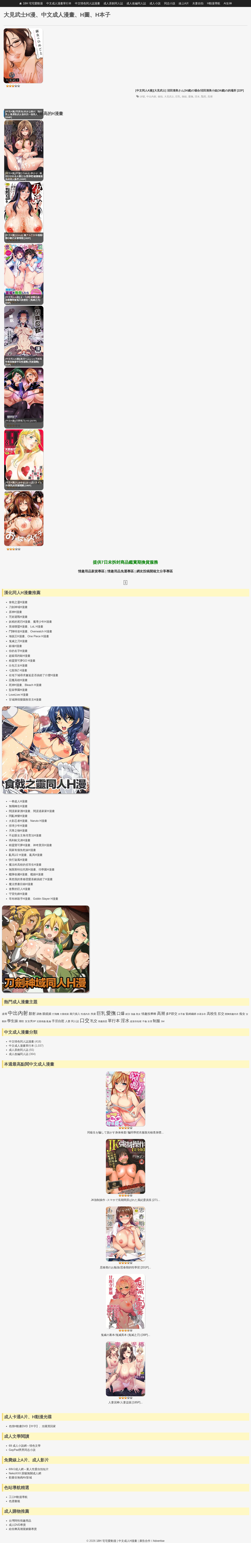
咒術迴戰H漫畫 (18, 616)
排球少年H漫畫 (18, 825)
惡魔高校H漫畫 (18, 680)
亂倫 (49, 1021)
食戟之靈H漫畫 (18, 602)
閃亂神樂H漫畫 (18, 815)
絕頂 (127, 1014)
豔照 (203, 96)
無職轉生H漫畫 (18, 806)
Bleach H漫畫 (33, 684)
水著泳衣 (201, 1014)
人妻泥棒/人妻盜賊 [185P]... (125, 1402)
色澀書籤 (14, 1501)
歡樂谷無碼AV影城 (20, 1477)
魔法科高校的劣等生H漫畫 (25, 864)
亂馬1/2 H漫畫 (18, 854)
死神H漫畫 (15, 684)
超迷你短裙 (135, 1021)
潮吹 (21, 1021)
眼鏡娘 (47, 1014)
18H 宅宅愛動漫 (33, 3)
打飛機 (55, 1014)
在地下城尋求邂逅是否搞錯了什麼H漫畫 (33, 675)
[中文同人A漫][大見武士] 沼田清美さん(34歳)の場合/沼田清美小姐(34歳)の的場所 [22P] (189, 90)
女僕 (150, 1021)
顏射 (32, 1014)
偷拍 (160, 96)
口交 (85, 1020)
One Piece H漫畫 (38, 636)
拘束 (93, 1013)
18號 (142, 96)
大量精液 (64, 1014)
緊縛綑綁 (191, 1013)
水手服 (181, 1014)
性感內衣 (85, 1014)
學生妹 (12, 1021)
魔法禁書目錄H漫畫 (21, 884)
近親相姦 (41, 1021)
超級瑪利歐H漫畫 (19, 655)
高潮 (210, 96)
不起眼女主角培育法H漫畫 (25, 835)
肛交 (221, 1014)
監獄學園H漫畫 (18, 689)
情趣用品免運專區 (120, 571)
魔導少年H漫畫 (42, 621)
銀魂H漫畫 (15, 646)
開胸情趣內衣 (231, 1014)
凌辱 (4, 1013)
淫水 (197, 96)
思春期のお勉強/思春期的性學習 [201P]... (125, 1267)
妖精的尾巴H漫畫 (19, 621)
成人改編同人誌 (136, 3)
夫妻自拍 (197, 3)
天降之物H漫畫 (18, 830)
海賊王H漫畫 (17, 636)
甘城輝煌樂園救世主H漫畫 (25, 699)
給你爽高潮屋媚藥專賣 (23, 1529)
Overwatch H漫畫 (41, 631)
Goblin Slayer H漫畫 (45, 898)
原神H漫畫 (15, 611)
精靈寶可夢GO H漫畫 (22, 660)
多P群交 (171, 1014)
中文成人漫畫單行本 (58, 3)
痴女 (242, 1014)
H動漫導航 (213, 3)
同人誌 (75, 1021)
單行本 (114, 1020)
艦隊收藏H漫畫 (18, 874)
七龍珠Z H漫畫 (18, 670)
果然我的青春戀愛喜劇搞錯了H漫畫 (31, 879)
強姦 (133, 1014)
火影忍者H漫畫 (18, 820)
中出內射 (151, 96)
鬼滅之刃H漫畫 (18, 641)
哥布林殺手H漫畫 (19, 898)
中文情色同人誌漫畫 (87, 3)
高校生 (212, 1014)
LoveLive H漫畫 (18, 694)
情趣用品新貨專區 (91, 571)
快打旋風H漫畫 (18, 859)
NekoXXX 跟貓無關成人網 (25, 1473)
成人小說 (155, 3)
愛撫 (190, 96)
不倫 (144, 1021)
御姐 (184, 96)
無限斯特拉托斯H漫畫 (22, 869)
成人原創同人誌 (113, 3)
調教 (39, 1013)
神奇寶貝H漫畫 (42, 845)
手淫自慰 (58, 1021)
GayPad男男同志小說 (22, 1449)
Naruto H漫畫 (38, 820)
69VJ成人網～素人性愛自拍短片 (29, 1469)
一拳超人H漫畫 (18, 801)
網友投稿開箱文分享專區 (154, 571)
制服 (156, 1021)
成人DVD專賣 (17, 1524)
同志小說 (169, 3)
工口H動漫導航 (18, 1497)
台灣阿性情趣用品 (20, 1520)
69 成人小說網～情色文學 (25, 1445)
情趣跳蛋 (102, 1021)
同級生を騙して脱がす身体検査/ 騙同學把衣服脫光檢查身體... (125, 1132)
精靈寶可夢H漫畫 (19, 845)
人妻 (67, 1021)
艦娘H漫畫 (37, 874)
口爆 (121, 1013)
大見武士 (169, 96)
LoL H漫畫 (36, 626)
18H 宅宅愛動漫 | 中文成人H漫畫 (116, 1540)
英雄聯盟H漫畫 (18, 626)
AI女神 (228, 3)
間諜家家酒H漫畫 (19, 811)
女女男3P (30, 1021)
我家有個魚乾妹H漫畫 (22, 850)
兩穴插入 (75, 1013)
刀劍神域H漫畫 (18, 607)
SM (162, 1021)
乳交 (93, 1021)
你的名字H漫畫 (18, 650)
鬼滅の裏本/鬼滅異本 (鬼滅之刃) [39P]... (125, 1334)
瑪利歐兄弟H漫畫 (19, 840)
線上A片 (184, 3)
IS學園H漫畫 (47, 869)
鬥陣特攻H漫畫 (18, 631)
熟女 (138, 1014)
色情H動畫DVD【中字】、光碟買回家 (32, 1426)
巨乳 (177, 96)
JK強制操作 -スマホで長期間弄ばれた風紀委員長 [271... (125, 1199)
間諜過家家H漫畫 (44, 811)
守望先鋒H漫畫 (18, 893)
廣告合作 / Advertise (151, 1540)
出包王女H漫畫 (18, 665)
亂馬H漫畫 (36, 854)
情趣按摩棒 (148, 1014)
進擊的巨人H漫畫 (19, 889)
